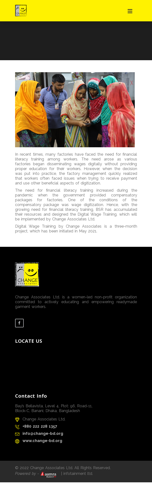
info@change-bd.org (43, 433)
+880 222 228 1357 (40, 426)
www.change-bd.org (42, 440)
